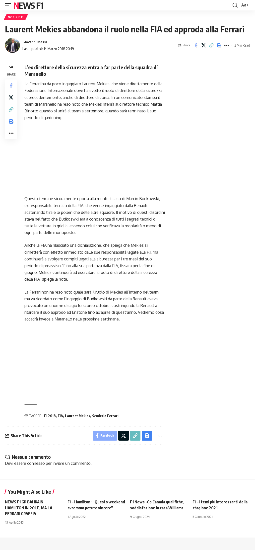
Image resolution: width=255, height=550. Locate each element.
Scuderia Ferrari (105, 416)
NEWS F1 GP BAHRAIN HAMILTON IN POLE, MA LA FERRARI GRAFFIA (28, 507)
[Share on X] (203, 45)
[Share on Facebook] (195, 45)
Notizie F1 (16, 17)
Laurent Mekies (77, 416)
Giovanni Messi (34, 42)
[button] (9, 5)
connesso (36, 463)
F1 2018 (50, 416)
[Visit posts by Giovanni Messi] (12, 45)
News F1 (28, 5)
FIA (60, 416)
